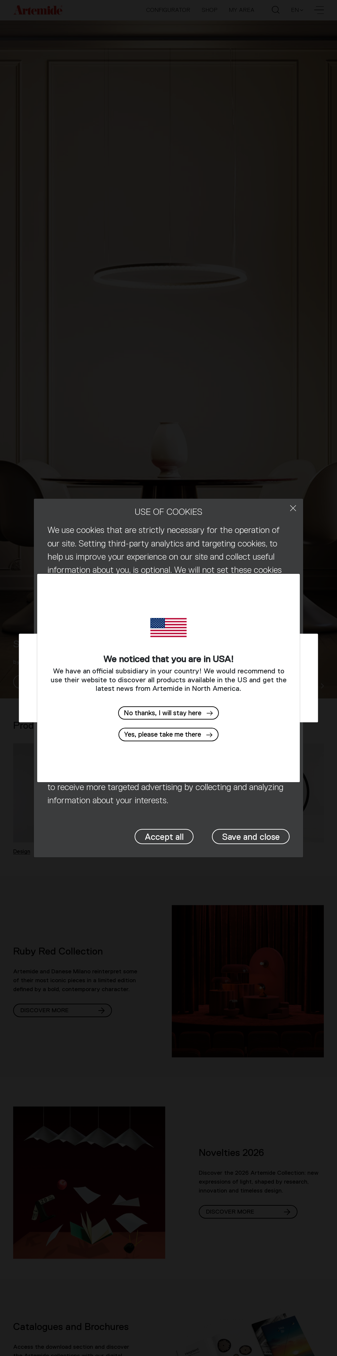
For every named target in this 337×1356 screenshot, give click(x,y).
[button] (168, 734)
